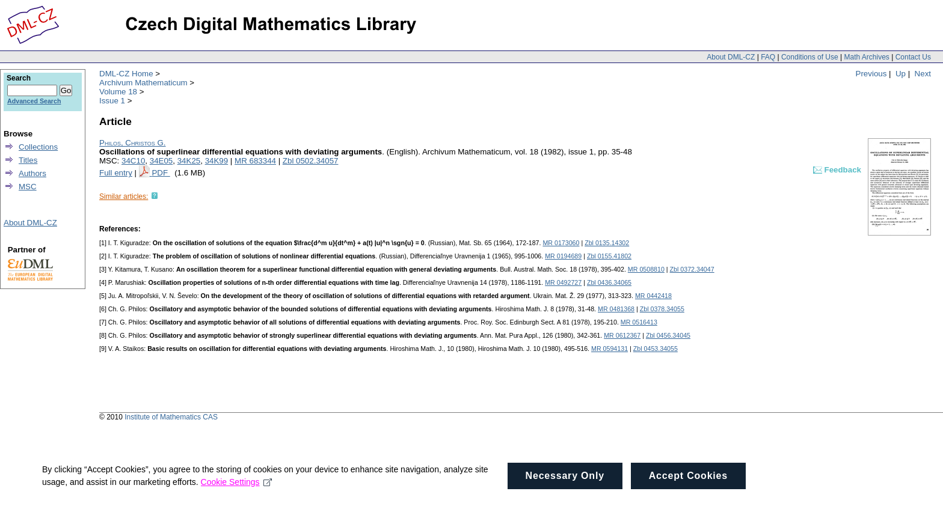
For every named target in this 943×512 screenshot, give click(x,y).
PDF (161, 172)
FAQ (768, 57)
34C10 (133, 160)
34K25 (189, 160)
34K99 (217, 160)
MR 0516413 (639, 322)
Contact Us (913, 57)
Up (900, 73)
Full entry (115, 172)
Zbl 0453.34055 (655, 348)
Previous (871, 73)
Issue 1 (112, 100)
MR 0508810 (646, 269)
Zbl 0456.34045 (668, 335)
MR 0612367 (622, 335)
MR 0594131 (609, 348)
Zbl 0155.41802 (609, 256)
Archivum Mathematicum (143, 82)
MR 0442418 (653, 295)
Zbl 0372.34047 (692, 269)
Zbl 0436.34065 (609, 282)
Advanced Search (34, 101)
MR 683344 (255, 160)
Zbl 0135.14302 (607, 242)
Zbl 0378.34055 (662, 308)
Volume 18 (118, 91)
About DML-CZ (731, 57)
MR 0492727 (563, 282)
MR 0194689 (563, 256)
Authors (32, 173)
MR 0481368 (616, 308)
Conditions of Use (809, 57)
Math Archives (866, 57)
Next (923, 73)
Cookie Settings (236, 492)
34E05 (161, 160)
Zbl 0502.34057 (311, 160)
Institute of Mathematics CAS (171, 417)
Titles (28, 160)
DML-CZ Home (126, 73)
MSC (28, 186)
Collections (38, 146)
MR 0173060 (560, 242)
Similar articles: (123, 196)
